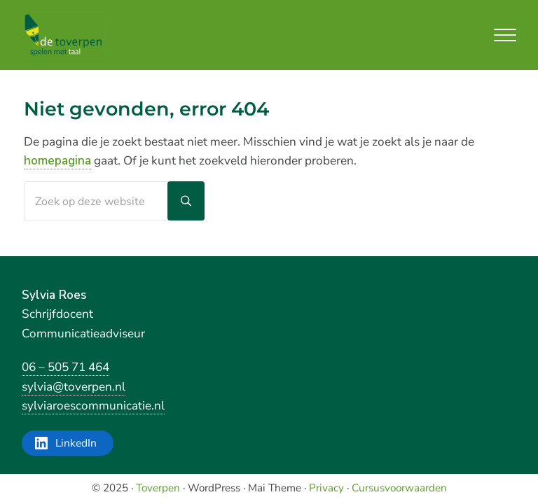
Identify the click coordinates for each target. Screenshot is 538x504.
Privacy (326, 488)
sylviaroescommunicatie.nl (93, 406)
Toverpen (158, 488)
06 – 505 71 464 (65, 367)
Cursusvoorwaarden (399, 488)
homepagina (57, 161)
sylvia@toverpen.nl (73, 387)
